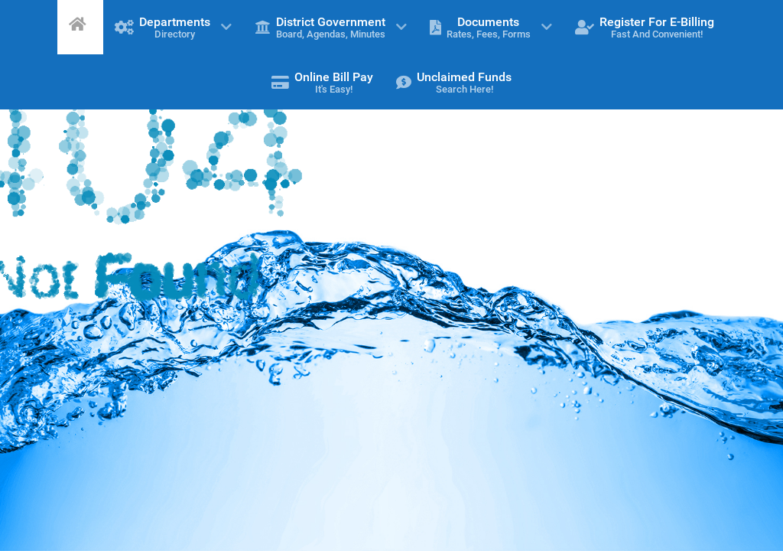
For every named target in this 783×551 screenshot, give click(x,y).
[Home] (80, 23)
